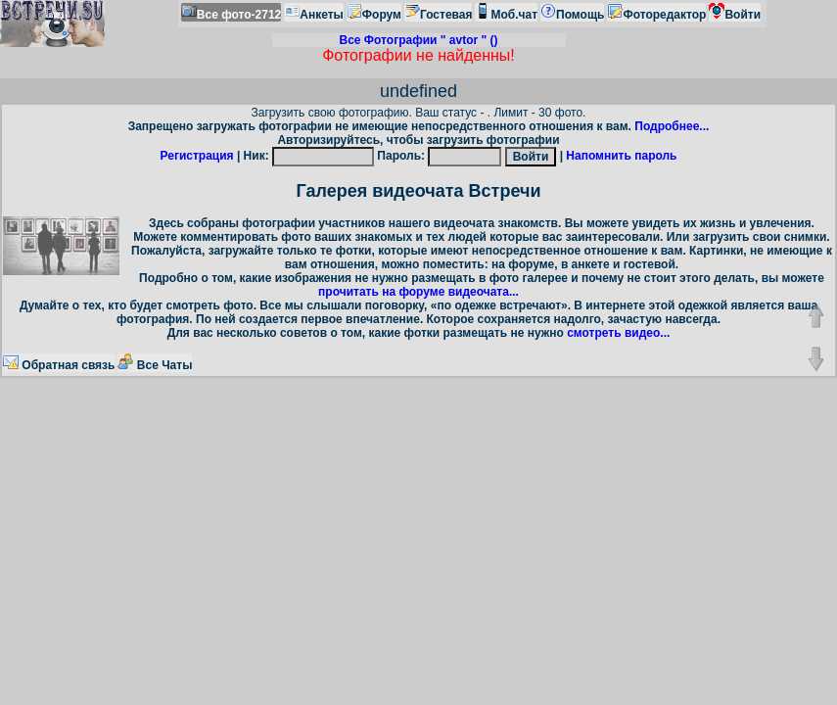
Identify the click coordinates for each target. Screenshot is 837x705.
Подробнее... (671, 126)
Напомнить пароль (621, 156)
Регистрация (197, 156)
